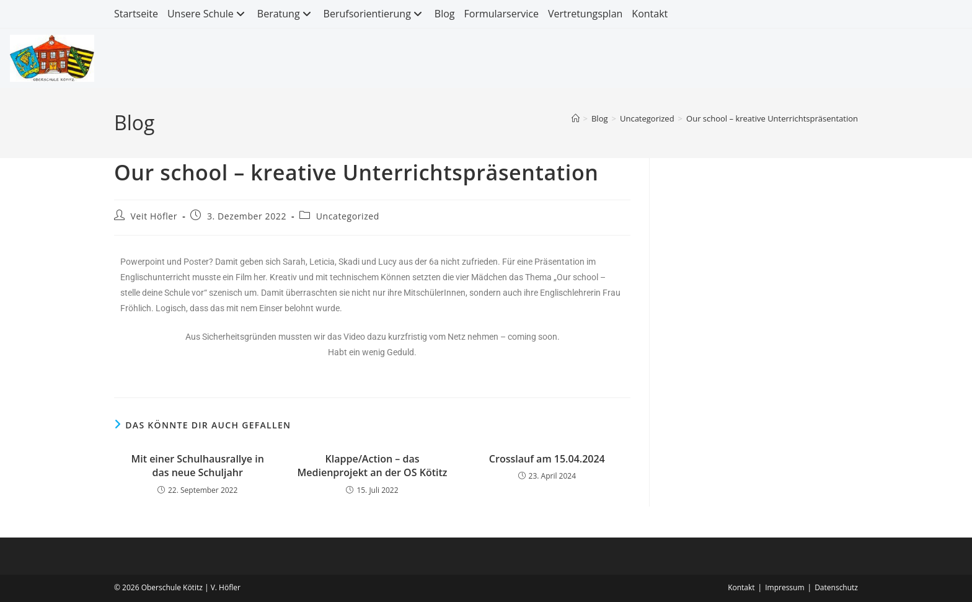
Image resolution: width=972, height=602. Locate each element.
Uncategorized (347, 216)
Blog (445, 13)
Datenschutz (836, 587)
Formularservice (501, 13)
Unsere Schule (207, 13)
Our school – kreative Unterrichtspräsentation (772, 118)
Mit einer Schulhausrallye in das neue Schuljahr (197, 465)
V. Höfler (226, 587)
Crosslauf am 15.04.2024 (547, 459)
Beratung (285, 13)
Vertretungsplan (585, 13)
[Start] (576, 118)
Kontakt (650, 13)
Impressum (784, 587)
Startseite (136, 13)
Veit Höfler (154, 216)
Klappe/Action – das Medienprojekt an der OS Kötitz (373, 465)
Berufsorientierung (374, 13)
